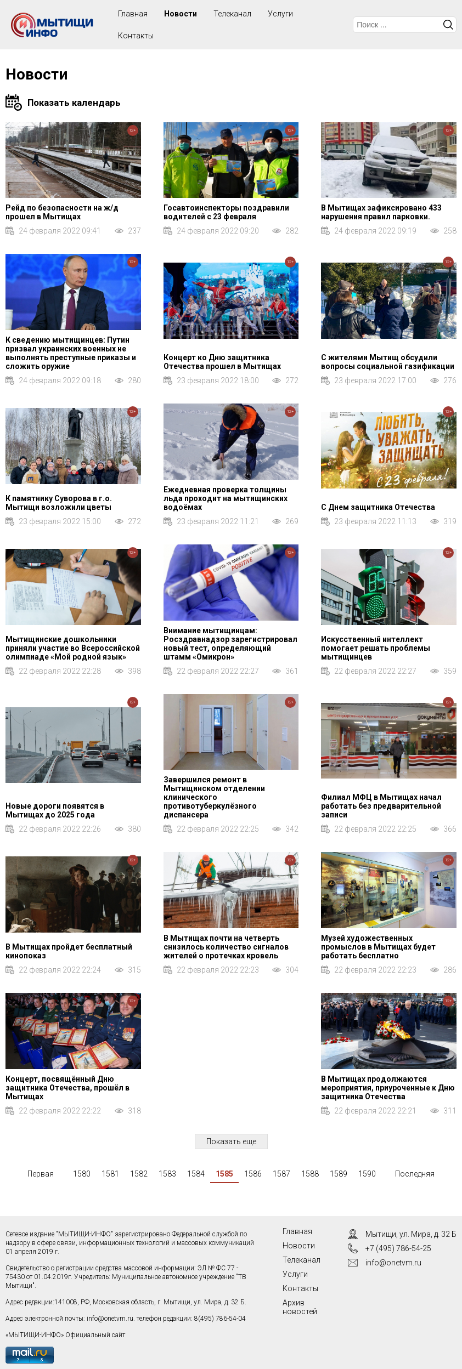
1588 (310, 1173)
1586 (253, 1173)
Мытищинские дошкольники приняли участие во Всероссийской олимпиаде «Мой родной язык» (72, 648)
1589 (338, 1173)
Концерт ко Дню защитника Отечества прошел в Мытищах (222, 362)
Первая (40, 1173)
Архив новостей (300, 1307)
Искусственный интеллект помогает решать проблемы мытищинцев (375, 648)
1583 (167, 1173)
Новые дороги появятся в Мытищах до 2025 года (54, 810)
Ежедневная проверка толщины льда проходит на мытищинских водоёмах (226, 498)
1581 (110, 1173)
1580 (82, 1173)
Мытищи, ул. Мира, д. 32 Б (411, 1234)
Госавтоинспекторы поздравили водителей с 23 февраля (226, 212)
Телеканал (232, 13)
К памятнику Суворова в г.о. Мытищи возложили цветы (58, 503)
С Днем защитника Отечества (378, 507)
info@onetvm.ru (110, 1318)
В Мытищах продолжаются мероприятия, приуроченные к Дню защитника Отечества (388, 1088)
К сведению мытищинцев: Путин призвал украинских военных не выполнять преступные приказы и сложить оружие (70, 353)
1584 (196, 1173)
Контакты (136, 35)
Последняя (415, 1173)
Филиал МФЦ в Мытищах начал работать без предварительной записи (381, 806)
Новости (180, 13)
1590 (367, 1173)
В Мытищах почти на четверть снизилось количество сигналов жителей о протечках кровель (226, 947)
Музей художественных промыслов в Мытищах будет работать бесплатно (378, 947)
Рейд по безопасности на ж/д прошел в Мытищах (62, 212)
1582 (139, 1173)
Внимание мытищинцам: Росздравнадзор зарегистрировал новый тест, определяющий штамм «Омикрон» (230, 643)
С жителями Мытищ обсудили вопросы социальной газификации (387, 362)
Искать (448, 24)
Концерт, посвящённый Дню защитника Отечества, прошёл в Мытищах (67, 1088)
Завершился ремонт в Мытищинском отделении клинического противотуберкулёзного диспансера (214, 797)
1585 (224, 1173)
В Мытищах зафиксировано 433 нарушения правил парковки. (381, 212)
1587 (281, 1173)
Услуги (280, 13)
